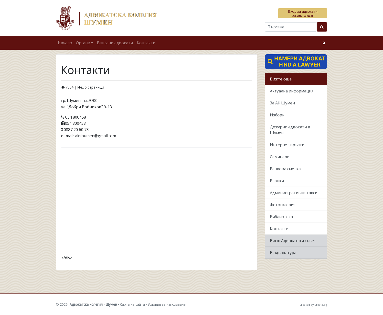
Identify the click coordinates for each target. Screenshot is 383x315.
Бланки (277, 180)
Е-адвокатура (283, 252)
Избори (277, 115)
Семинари (279, 156)
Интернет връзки (287, 144)
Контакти (146, 42)
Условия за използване (167, 304)
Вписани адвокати (115, 42)
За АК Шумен (282, 103)
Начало (65, 42)
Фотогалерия (282, 204)
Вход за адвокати (303, 13)
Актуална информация (291, 91)
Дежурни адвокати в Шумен (290, 129)
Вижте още (281, 79)
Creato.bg (320, 304)
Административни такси (293, 192)
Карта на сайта (132, 304)
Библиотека (281, 216)
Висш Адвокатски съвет (293, 240)
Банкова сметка (285, 168)
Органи (83, 42)
